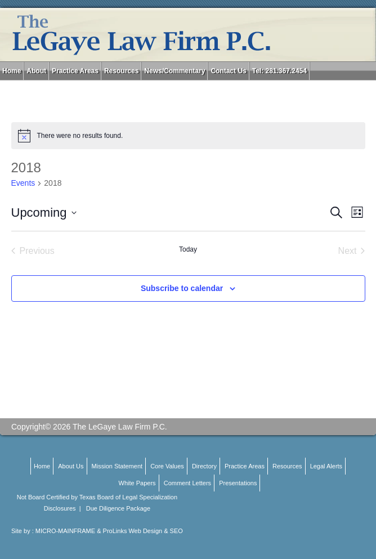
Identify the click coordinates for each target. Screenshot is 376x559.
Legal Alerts (326, 466)
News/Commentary (174, 71)
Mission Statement (117, 466)
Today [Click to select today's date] (188, 249)
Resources (121, 71)
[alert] (188, 135)
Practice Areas (75, 71)
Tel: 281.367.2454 (279, 71)
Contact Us (228, 71)
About (36, 71)
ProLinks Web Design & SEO (143, 530)
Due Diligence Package (118, 508)
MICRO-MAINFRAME (65, 530)
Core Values (167, 466)
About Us (70, 466)
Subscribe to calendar (182, 288)
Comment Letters (187, 483)
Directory (204, 466)
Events (23, 182)
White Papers (137, 483)
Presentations (238, 483)
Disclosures (60, 508)
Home (11, 71)
